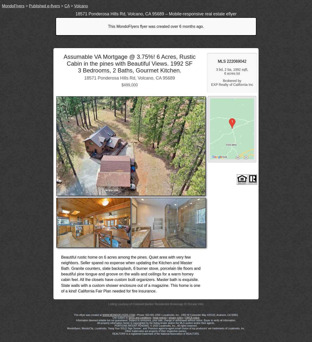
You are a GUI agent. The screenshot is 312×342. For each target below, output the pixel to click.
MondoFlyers (13, 6)
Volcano (81, 6)
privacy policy (176, 317)
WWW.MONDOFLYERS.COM (118, 315)
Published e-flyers (44, 6)
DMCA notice (192, 317)
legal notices (160, 317)
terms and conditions (140, 317)
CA (66, 6)
